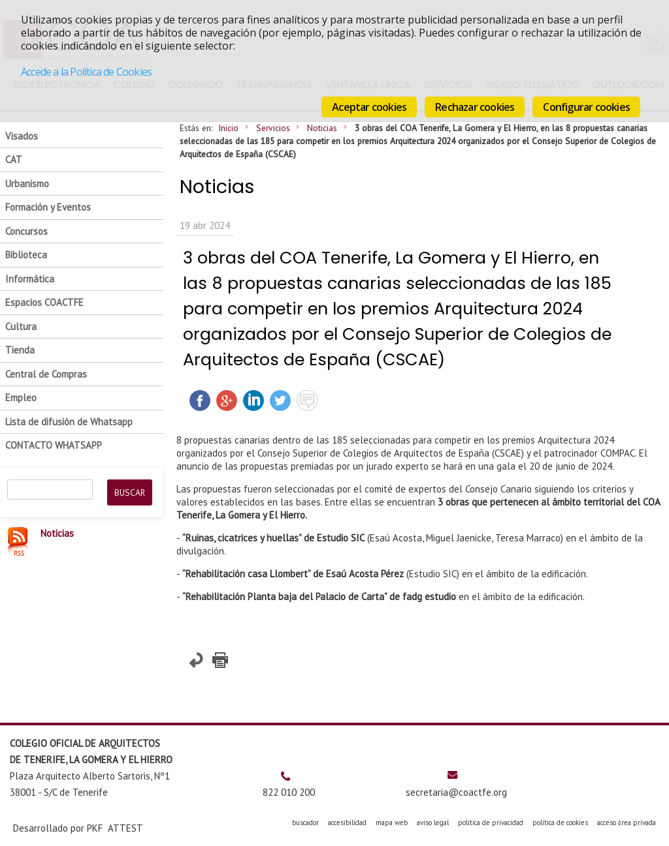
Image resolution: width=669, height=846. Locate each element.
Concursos (26, 231)
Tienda (20, 350)
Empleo (21, 397)
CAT (13, 159)
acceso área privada (626, 822)
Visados (21, 136)
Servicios (273, 128)
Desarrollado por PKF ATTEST (78, 828)
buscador (305, 822)
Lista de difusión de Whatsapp (69, 421)
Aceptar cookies (369, 107)
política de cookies (560, 822)
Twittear (280, 400)
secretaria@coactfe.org (456, 792)
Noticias (322, 128)
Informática (29, 279)
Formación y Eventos (48, 207)
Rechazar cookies (474, 107)
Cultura (21, 326)
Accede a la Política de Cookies (86, 72)
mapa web (392, 822)
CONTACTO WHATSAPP (53, 445)
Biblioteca (26, 255)
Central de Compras (46, 374)
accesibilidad (347, 822)
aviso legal (433, 822)
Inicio (228, 128)
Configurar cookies (586, 107)
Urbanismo (27, 183)
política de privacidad (490, 822)
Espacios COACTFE (44, 302)
